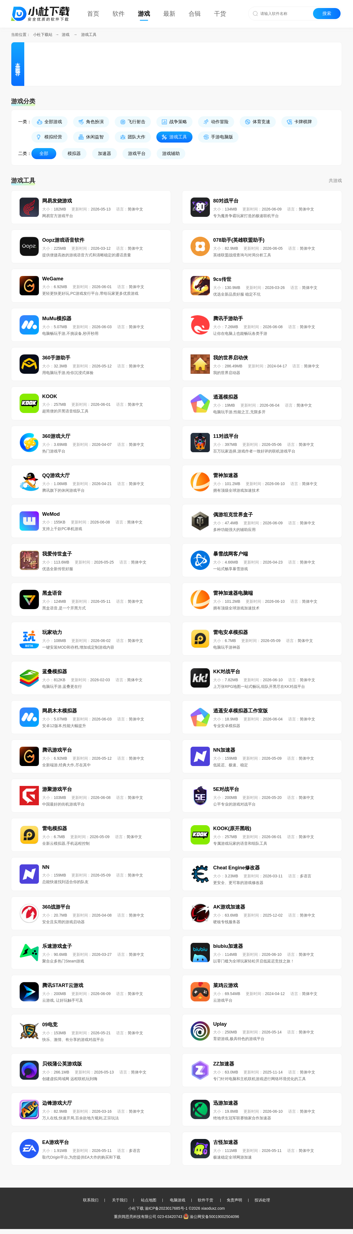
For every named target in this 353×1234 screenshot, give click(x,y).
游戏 (144, 13)
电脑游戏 (177, 1200)
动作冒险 (220, 121)
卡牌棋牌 (303, 121)
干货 (220, 13)
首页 (93, 13)
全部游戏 (53, 121)
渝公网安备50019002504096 (211, 1216)
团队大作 (136, 137)
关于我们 (119, 1200)
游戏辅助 (171, 153)
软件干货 (205, 1200)
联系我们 (90, 1200)
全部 (43, 153)
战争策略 (178, 121)
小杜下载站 (42, 34)
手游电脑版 (222, 137)
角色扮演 (95, 121)
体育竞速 (261, 121)
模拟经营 (53, 137)
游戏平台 (137, 153)
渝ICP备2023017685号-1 (166, 1208)
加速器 (104, 153)
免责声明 (234, 1200)
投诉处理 (262, 1200)
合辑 (195, 13)
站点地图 (148, 1200)
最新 (169, 13)
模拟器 (74, 153)
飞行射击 (136, 121)
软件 (119, 13)
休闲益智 (95, 137)
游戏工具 (89, 34)
